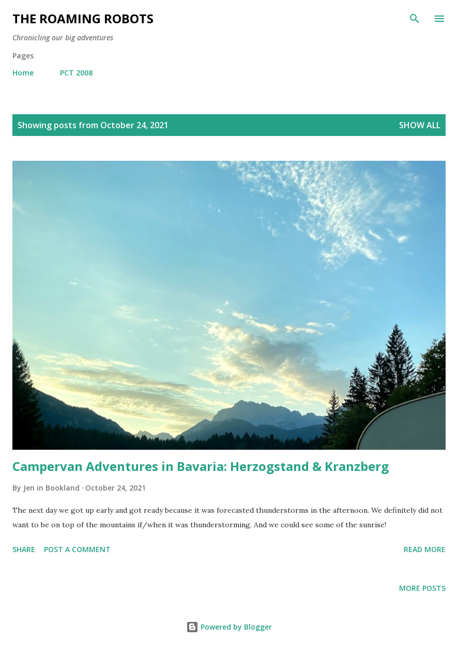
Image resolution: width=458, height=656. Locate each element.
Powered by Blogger (229, 627)
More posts (422, 588)
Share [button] (23, 549)
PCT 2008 (76, 73)
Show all (419, 125)
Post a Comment (77, 549)
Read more (425, 549)
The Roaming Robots (83, 18)
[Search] (414, 18)
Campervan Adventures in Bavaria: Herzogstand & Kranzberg (200, 466)
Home (23, 73)
